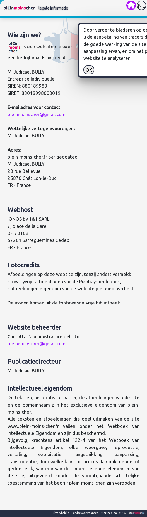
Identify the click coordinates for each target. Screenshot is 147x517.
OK (134, 69)
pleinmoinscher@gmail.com (37, 114)
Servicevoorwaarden (84, 512)
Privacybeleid (60, 512)
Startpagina (109, 512)
